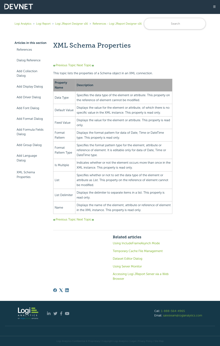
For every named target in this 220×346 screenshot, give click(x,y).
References (24, 49)
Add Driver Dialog (29, 97)
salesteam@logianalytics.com (182, 315)
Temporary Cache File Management (138, 251)
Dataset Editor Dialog (127, 258)
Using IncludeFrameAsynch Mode (136, 243)
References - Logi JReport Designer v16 (117, 23)
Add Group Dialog (29, 145)
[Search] (175, 23)
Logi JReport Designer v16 (71, 23)
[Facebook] (55, 290)
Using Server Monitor (127, 266)
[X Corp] (61, 290)
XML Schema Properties (26, 174)
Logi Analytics (23, 23)
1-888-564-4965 (173, 311)
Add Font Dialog (28, 108)
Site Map (159, 341)
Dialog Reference (28, 60)
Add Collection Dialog (27, 73)
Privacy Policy (145, 341)
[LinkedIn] (67, 290)
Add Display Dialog (30, 86)
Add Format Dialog (30, 119)
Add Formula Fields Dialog (30, 132)
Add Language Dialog (27, 158)
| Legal (132, 341)
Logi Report (43, 23)
